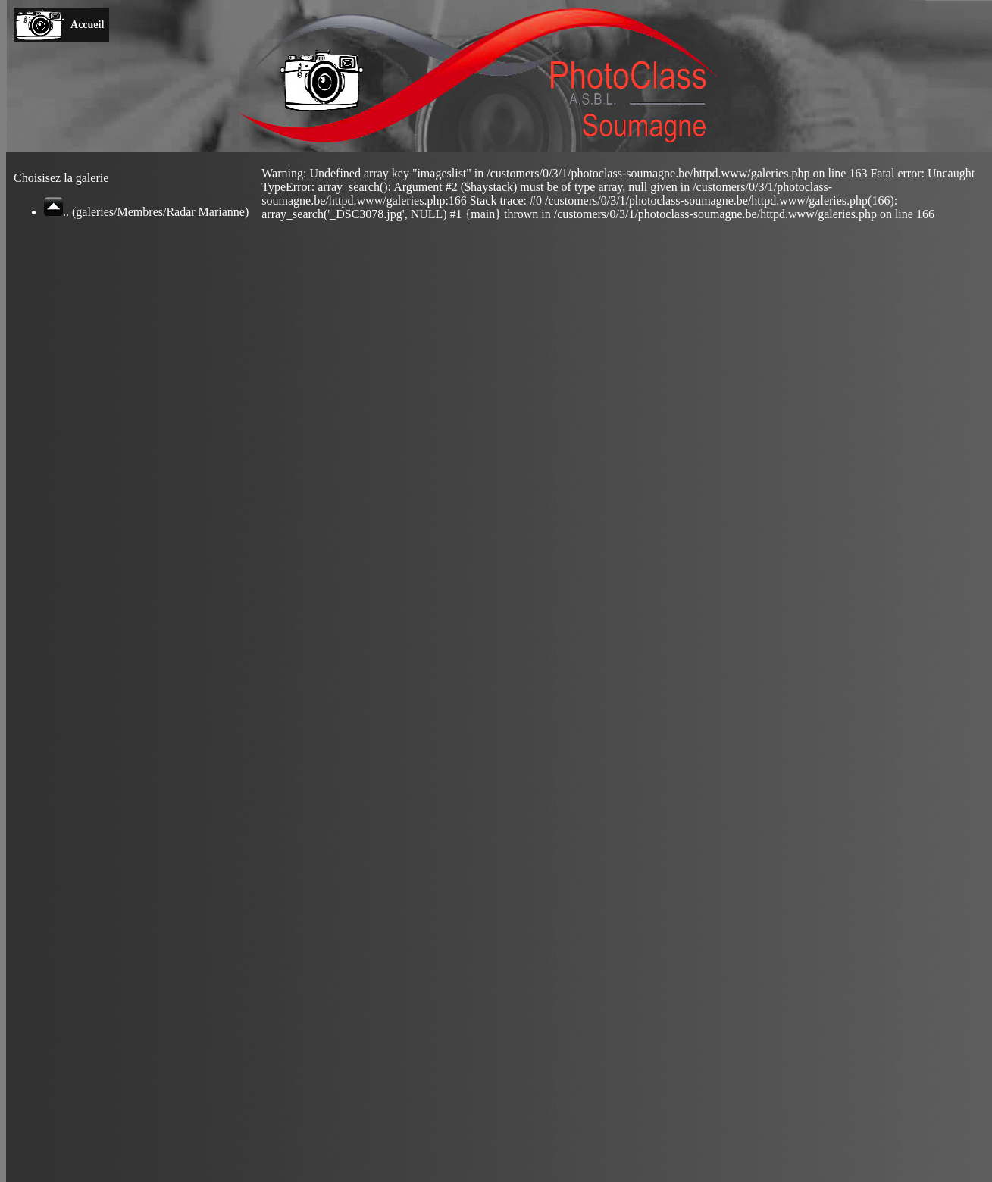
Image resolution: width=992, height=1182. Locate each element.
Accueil (87, 24)
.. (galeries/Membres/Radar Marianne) (146, 211)
